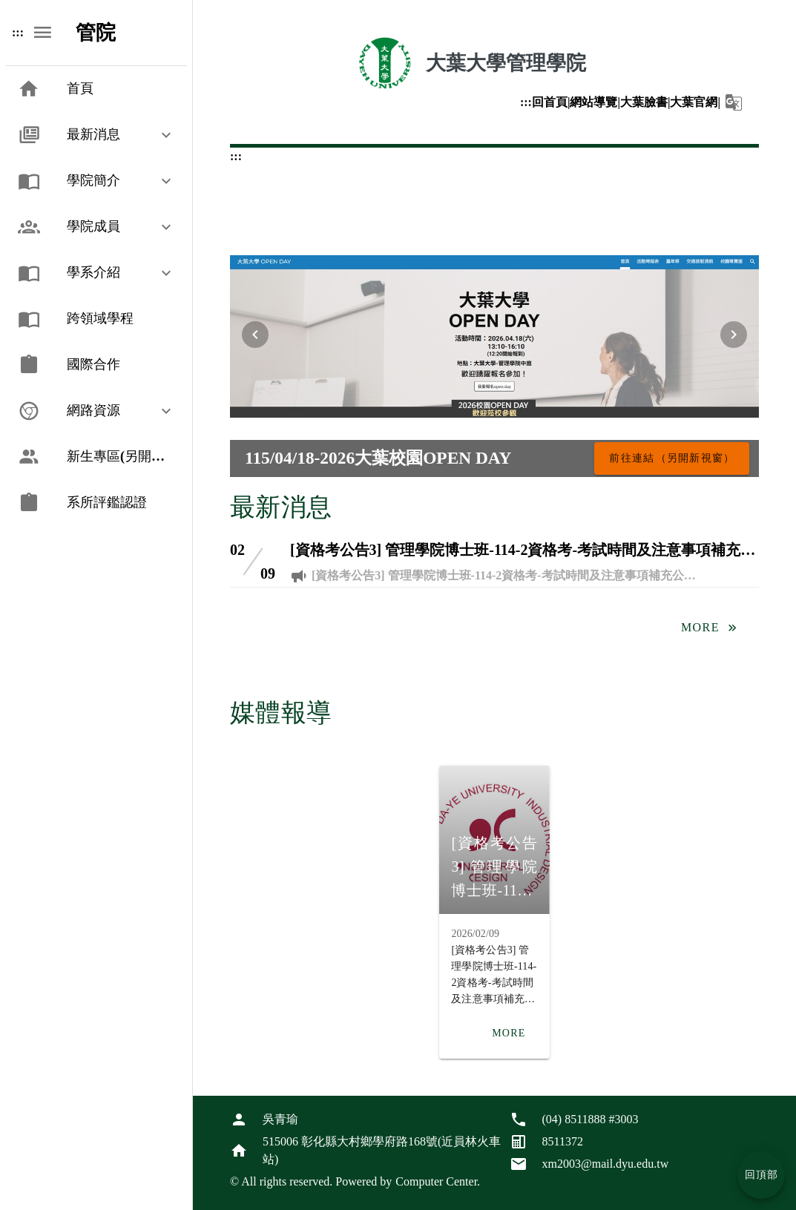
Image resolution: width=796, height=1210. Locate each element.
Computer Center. (437, 1181)
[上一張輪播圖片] (255, 334)
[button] (733, 102)
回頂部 (762, 1174)
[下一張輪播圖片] (733, 334)
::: (526, 102)
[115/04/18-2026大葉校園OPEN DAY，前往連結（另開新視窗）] (671, 458)
